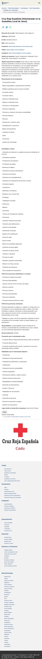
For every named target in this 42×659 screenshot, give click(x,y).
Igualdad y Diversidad (9, 604)
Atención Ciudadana (9, 506)
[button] (3, 27)
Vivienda (6, 642)
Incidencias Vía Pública (9, 508)
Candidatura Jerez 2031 (9, 478)
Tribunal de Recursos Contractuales (12, 497)
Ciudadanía (5, 500)
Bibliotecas (6, 582)
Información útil (7, 468)
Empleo (6, 596)
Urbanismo (6, 638)
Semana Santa (7, 537)
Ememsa (6, 558)
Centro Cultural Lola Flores (10, 566)
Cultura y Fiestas (8, 588)
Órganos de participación (10, 510)
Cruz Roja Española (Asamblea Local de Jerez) (20, 416)
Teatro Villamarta (8, 564)
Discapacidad (7, 592)
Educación (6, 594)
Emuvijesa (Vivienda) (9, 560)
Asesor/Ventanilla (8, 522)
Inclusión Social (8, 606)
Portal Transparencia (9, 628)
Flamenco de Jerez (8, 543)
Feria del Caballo (8, 539)
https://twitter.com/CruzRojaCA (15, 49)
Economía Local (8, 530)
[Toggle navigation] (39, 2)
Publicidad (6, 526)
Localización (7, 528)
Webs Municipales (7, 573)
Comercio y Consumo (9, 586)
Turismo (6, 636)
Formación (6, 524)
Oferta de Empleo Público (10, 493)
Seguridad (6, 634)
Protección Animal (8, 624)
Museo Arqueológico (9, 618)
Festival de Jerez (8, 600)
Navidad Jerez (7, 541)
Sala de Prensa (7, 632)
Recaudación (7, 630)
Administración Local (9, 491)
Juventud (6, 610)
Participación (7, 622)
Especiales (5, 534)
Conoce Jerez (7, 470)
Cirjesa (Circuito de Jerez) (10, 554)
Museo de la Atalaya (9, 562)
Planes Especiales (8, 626)
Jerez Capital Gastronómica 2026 (12, 480)
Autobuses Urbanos (8, 580)
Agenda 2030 (7, 576)
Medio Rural (7, 614)
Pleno (5, 487)
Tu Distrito (6, 476)
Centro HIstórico (8, 584)
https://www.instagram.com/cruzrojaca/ (20, 53)
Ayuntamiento (6, 484)
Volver (4, 412)
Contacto (16, 657)
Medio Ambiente (8, 612)
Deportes (6, 590)
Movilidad (6, 616)
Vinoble (6, 640)
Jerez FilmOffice (8, 608)
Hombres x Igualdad (9, 602)
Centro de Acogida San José (11, 552)
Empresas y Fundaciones (9, 546)
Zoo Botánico (7, 646)
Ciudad (4, 465)
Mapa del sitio (8, 657)
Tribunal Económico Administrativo (12, 495)
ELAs (5, 598)
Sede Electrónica (8, 504)
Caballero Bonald (8, 550)
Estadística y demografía (10, 472)
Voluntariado (7, 644)
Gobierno (6, 489)
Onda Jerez (7, 620)
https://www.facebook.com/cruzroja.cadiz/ (21, 46)
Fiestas (6, 474)
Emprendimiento (7, 519)
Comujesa (6, 556)
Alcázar (6, 578)
